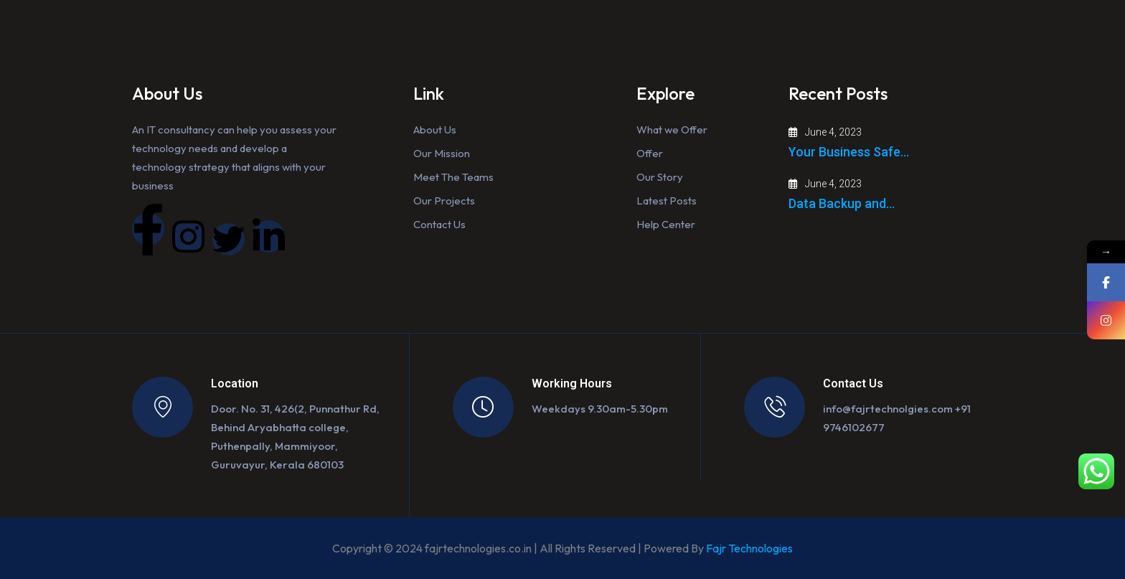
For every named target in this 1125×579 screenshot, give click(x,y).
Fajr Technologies (749, 548)
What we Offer (671, 129)
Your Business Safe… (849, 151)
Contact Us (439, 224)
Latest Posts (666, 200)
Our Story (659, 177)
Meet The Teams (453, 177)
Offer (649, 153)
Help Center (665, 224)
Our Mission (441, 153)
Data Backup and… (842, 203)
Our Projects (444, 200)
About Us (434, 129)
